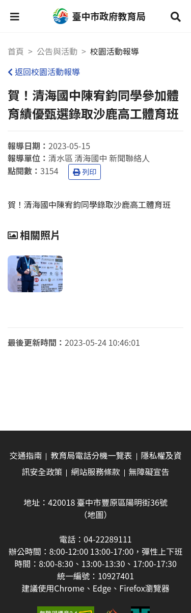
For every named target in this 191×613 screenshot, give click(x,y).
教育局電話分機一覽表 (91, 455)
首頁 (16, 51)
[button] (14, 16)
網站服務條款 (95, 471)
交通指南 (25, 455)
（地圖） (95, 514)
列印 (84, 172)
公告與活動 (57, 51)
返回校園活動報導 (44, 71)
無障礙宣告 (149, 471)
